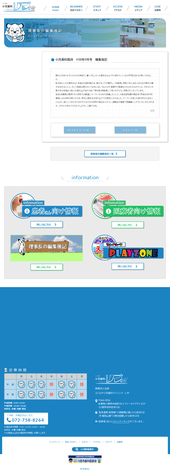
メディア (138, 8)
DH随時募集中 (87, 449)
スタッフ (97, 8)
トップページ (55, 441)
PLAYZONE (14, 81)
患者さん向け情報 (17, 64)
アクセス (117, 8)
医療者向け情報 (16, 70)
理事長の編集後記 (17, 75)
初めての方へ (76, 8)
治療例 (157, 8)
